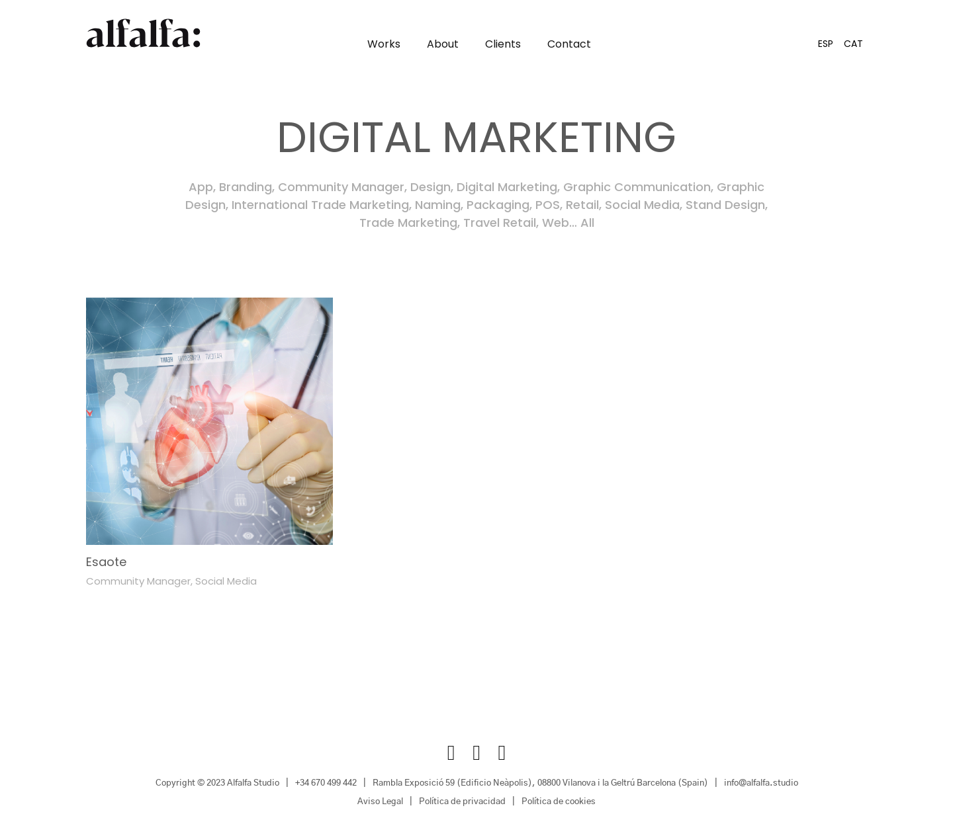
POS (547, 205)
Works (383, 44)
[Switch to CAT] (853, 43)
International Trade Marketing (320, 205)
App (201, 187)
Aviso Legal (380, 802)
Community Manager (341, 187)
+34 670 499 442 (326, 784)
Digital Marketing (507, 187)
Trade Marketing (408, 223)
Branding (245, 187)
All (587, 223)
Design (430, 187)
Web (555, 223)
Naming (438, 205)
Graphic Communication (637, 187)
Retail (582, 205)
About (443, 44)
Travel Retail (499, 223)
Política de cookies (559, 802)
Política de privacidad (462, 802)
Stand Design (725, 205)
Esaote (106, 562)
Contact (569, 44)
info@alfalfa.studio (761, 784)
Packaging (498, 205)
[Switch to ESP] (826, 43)
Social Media (642, 205)
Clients (503, 44)
